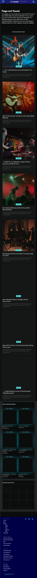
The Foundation (7, 568)
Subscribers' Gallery (8, 556)
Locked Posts (6, 554)
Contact (5, 570)
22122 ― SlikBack (24, 426)
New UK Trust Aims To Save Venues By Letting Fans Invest (18, 346)
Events (19, 66)
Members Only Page (8, 539)
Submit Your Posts (7, 558)
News (18, 296)
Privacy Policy (6, 545)
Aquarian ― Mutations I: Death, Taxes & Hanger (9, 450)
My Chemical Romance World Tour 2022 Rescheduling (16, 209)
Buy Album (10, 408)
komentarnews (8, 574)
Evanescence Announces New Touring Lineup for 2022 (18, 254)
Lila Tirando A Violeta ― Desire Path (25, 450)
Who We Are (6, 566)
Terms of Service (7, 543)
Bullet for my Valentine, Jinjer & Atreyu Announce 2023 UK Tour (16, 163)
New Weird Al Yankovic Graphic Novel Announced (15, 300)
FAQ (4, 541)
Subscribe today (7, 550)
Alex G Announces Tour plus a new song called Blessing (18, 117)
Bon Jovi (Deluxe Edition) (8, 427)
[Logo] (18, 2)
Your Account (6, 559)
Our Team (5, 565)
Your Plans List (6, 552)
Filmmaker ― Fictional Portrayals (10, 475)
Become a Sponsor (7, 538)
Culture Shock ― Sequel (24, 475)
